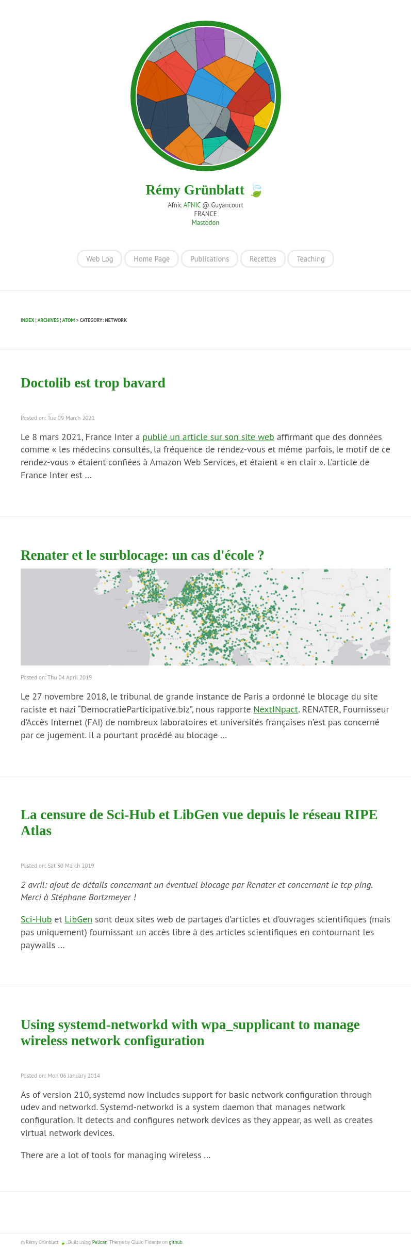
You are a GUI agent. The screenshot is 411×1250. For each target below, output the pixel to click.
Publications (209, 259)
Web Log (99, 259)
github (175, 1242)
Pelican (100, 1242)
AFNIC (192, 205)
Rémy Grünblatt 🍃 (206, 190)
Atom (68, 320)
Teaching (310, 259)
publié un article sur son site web (208, 437)
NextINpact (275, 709)
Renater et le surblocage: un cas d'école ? (143, 555)
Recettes (263, 259)
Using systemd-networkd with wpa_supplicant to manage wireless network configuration (190, 1032)
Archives (48, 320)
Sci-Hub (36, 919)
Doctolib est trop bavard (93, 383)
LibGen (78, 919)
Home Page (152, 259)
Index (27, 320)
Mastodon (206, 222)
